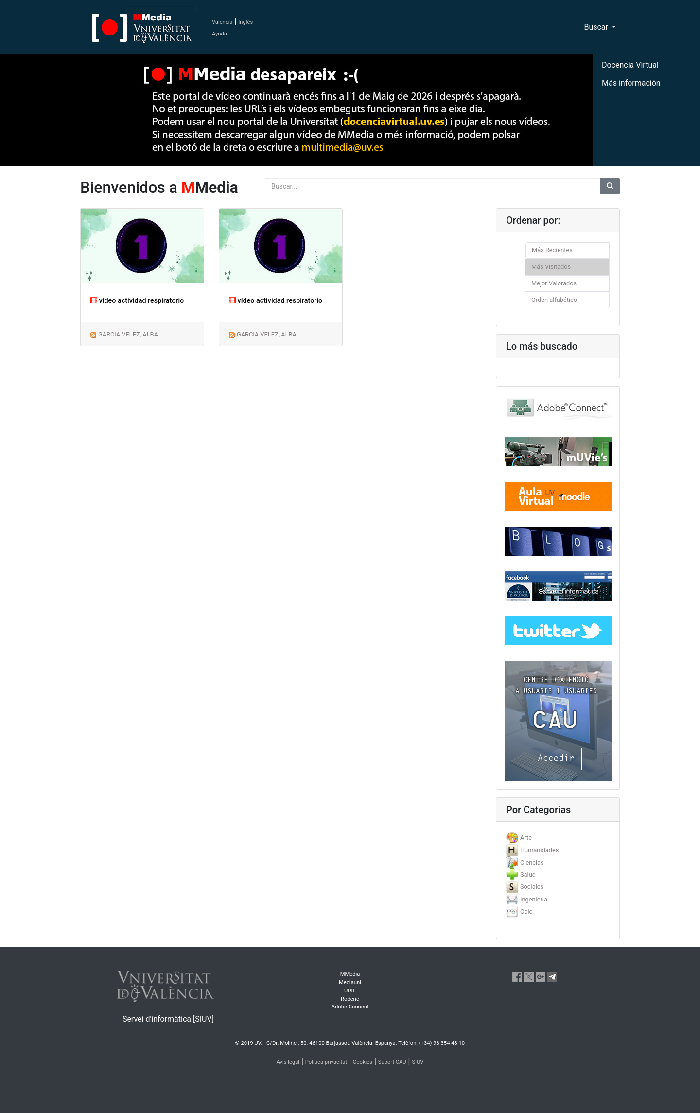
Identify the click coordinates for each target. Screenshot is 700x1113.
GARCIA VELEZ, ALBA (128, 334)
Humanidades (539, 850)
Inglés (245, 22)
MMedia (350, 974)
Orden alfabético (554, 299)
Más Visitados (551, 266)
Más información (631, 83)
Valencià (222, 22)
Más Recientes (552, 250)
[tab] (558, 837)
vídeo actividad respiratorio (137, 301)
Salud (528, 874)
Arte (526, 837)
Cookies (362, 1062)
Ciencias (532, 862)
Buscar (597, 27)
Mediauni (350, 982)
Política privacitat (326, 1062)
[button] (52, 556)
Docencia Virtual (630, 65)
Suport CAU (392, 1062)
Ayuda (219, 34)
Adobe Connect (350, 1007)
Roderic (350, 999)
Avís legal (288, 1062)
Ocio (526, 911)
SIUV (417, 1062)
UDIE (350, 991)
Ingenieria (533, 899)
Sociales (531, 886)
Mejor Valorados (554, 283)
